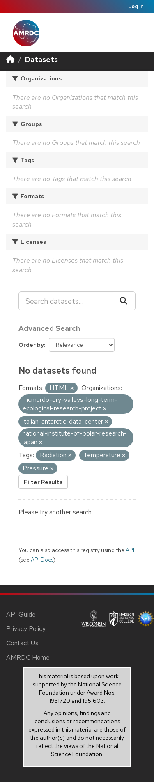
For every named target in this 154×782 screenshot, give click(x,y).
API (130, 550)
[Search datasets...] (65, 300)
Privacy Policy (26, 628)
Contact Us (22, 643)
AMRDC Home (28, 657)
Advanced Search (49, 328)
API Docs (42, 559)
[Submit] (124, 300)
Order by (31, 345)
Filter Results (43, 482)
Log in (136, 6)
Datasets (41, 59)
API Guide (21, 614)
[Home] (10, 59)
